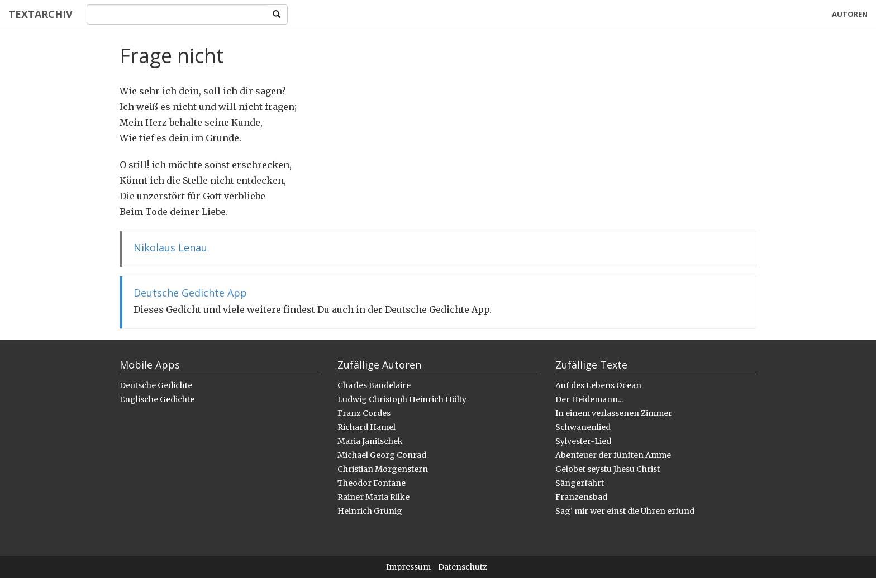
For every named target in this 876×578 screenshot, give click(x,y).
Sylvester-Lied (583, 441)
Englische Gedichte (157, 399)
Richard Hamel (366, 427)
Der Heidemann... (589, 399)
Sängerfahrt (579, 483)
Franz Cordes (364, 413)
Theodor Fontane (371, 483)
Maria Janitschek (370, 441)
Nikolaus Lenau (170, 247)
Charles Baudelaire (374, 385)
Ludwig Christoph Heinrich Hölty (401, 399)
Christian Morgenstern (382, 469)
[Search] (176, 14)
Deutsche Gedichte (156, 385)
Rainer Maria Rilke (373, 497)
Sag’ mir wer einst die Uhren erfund (624, 511)
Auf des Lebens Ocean (598, 385)
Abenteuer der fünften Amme (613, 455)
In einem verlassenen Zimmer (613, 413)
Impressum (408, 567)
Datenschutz (462, 567)
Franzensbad (581, 497)
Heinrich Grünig (369, 511)
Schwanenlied (583, 427)
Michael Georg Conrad (381, 455)
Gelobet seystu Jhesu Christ (607, 469)
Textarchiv (40, 14)
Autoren (850, 14)
